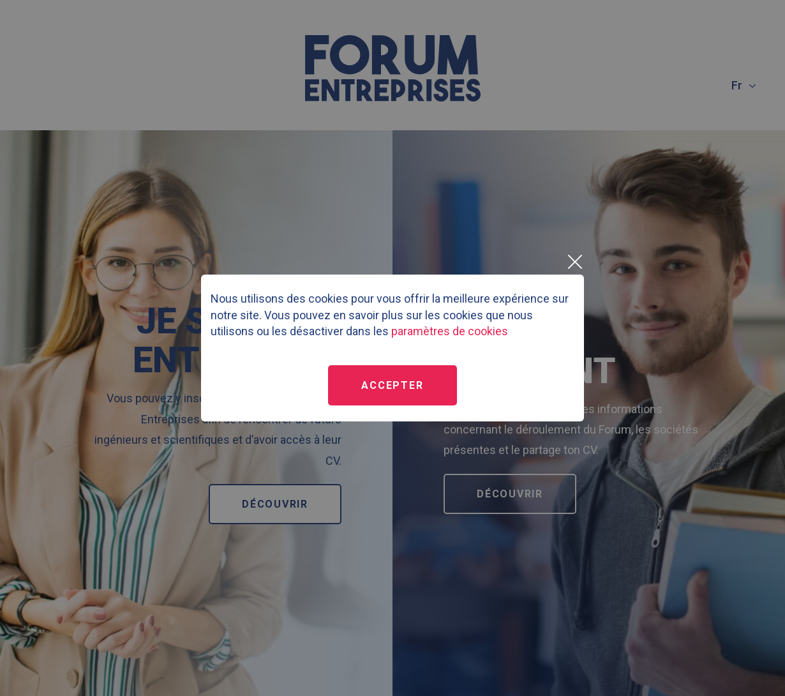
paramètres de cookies (449, 331)
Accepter (392, 385)
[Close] (574, 261)
